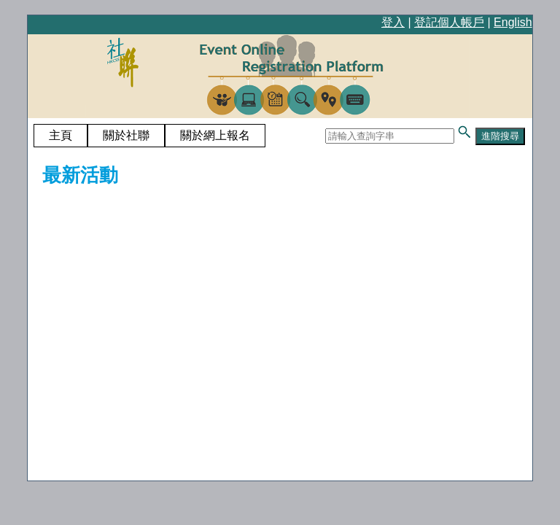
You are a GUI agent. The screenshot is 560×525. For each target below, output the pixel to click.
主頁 (60, 135)
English (513, 22)
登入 (393, 22)
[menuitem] (61, 135)
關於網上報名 (215, 135)
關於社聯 (126, 135)
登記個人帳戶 (449, 22)
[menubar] (149, 135)
